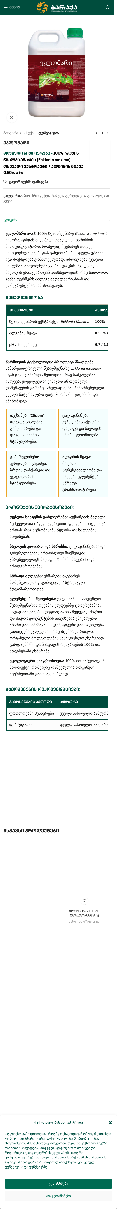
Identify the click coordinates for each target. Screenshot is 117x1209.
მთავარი (10, 133)
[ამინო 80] (29, 1008)
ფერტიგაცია (48, 133)
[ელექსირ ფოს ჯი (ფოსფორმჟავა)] (84, 873)
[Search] (107, 7)
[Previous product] (96, 133)
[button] (110, 1122)
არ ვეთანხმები (58, 1196)
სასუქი (28, 133)
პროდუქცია (41, 195)
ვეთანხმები (58, 1183)
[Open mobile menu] (11, 7)
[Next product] (107, 133)
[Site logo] (57, 7)
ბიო (26, 195)
